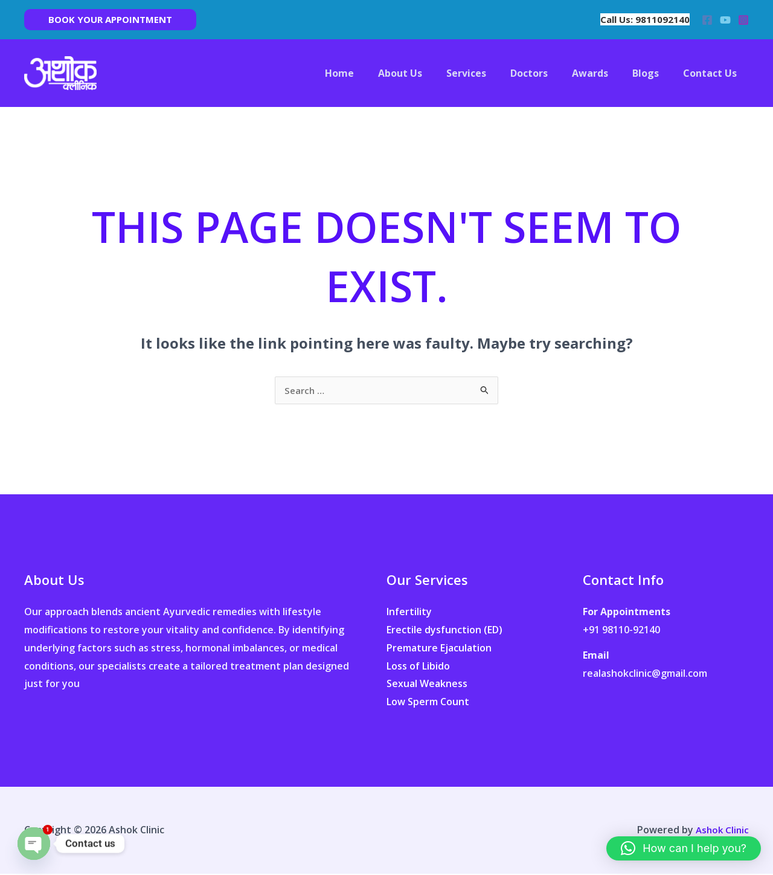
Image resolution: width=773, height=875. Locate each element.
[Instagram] (743, 20)
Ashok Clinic (721, 831)
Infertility (409, 612)
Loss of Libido (418, 667)
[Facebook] (707, 20)
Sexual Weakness (426, 684)
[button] (110, 19)
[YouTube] (725, 20)
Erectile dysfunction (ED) (444, 631)
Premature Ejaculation (439, 649)
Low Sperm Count (427, 702)
